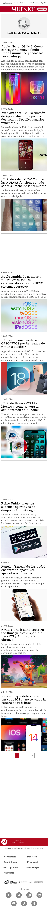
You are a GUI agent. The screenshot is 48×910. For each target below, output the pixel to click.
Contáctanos (10, 862)
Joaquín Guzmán (33, 3)
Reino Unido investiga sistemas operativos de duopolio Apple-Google (18, 506)
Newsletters (10, 857)
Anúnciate (9, 873)
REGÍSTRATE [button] (42, 9)
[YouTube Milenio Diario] (14, 903)
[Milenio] (23, 9)
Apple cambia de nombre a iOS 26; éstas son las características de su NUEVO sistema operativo (22, 281)
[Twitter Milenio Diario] (19, 895)
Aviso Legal (33, 867)
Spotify (43, 3)
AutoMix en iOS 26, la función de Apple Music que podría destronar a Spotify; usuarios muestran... (23, 118)
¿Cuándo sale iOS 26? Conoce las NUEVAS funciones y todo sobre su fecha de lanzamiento (23, 182)
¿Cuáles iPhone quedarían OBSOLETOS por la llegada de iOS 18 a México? (23, 343)
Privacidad (32, 862)
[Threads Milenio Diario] (39, 895)
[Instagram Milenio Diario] (29, 895)
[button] (2, 10)
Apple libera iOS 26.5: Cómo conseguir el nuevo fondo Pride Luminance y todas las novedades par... (22, 51)
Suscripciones (11, 867)
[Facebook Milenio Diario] (9, 895)
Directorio (32, 857)
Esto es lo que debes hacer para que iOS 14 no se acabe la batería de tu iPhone (23, 699)
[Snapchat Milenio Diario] (34, 903)
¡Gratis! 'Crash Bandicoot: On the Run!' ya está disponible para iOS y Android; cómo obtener (22, 635)
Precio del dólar (19, 3)
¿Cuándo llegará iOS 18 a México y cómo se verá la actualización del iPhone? (20, 406)
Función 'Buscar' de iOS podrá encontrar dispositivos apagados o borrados (23, 569)
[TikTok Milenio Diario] (24, 903)
